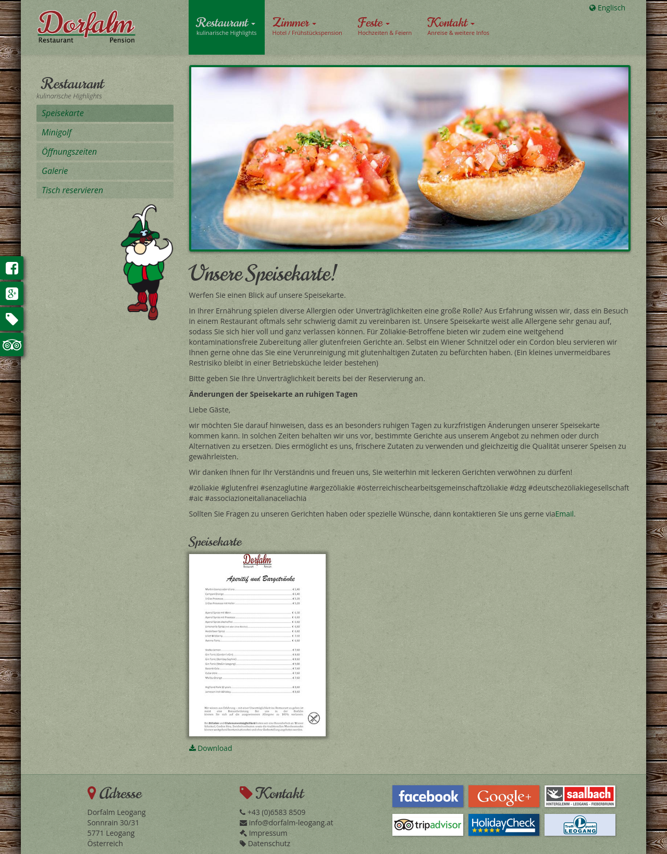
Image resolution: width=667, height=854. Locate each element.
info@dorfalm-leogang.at (286, 822)
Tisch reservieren (72, 190)
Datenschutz (265, 843)
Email (564, 514)
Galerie (55, 171)
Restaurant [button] (226, 26)
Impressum (264, 833)
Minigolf (56, 132)
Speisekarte (63, 113)
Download (210, 748)
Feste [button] (385, 26)
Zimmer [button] (307, 26)
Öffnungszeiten (69, 151)
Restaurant (73, 83)
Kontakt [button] (458, 26)
